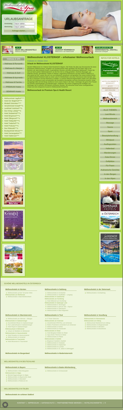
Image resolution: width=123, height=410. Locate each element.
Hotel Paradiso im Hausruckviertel (18, 335)
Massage (110, 123)
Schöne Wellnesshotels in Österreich (22, 283)
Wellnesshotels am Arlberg (92, 321)
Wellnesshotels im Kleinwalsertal (94, 319)
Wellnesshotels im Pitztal (55, 337)
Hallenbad (110, 148)
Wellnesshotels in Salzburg (55, 289)
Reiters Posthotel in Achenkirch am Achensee (61, 325)
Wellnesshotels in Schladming (96, 293)
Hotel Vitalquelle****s (12, 121)
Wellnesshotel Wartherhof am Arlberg (98, 323)
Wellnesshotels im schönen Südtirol (19, 394)
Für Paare (110, 166)
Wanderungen (110, 153)
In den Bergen (110, 174)
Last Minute (110, 114)
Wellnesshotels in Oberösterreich (18, 315)
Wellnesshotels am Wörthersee (15, 295)
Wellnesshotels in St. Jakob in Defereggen (60, 348)
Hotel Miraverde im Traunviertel (18, 341)
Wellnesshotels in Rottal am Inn (18, 381)
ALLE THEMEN (110, 110)
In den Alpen (110, 178)
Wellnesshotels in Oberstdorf (17, 379)
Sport (110, 131)
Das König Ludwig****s (12, 111)
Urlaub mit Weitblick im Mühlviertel (18, 331)
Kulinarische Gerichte (110, 170)
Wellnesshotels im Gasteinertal (54, 297)
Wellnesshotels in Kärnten (15, 289)
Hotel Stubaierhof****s (12, 113)
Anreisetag (9, 23)
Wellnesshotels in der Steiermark (97, 289)
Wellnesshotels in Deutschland (19, 361)
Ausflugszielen (110, 144)
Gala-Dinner (110, 157)
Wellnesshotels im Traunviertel (15, 339)
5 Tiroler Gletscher (53, 319)
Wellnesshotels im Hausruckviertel (16, 333)
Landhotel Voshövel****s (13, 108)
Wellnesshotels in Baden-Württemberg (60, 367)
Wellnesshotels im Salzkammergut (16, 321)
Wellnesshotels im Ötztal (52, 331)
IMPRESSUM (33, 403)
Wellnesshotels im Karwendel (56, 328)
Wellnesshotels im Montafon (95, 327)
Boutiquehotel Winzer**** (13, 131)
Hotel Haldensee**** (11, 136)
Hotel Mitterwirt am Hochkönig (56, 301)
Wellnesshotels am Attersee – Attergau (20, 319)
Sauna (110, 127)
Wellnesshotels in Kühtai (55, 327)
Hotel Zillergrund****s (12, 118)
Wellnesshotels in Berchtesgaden (18, 371)
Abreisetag (9, 27)
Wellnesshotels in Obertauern (56, 308)
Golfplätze (110, 161)
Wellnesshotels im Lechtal (55, 347)
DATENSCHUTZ (48, 403)
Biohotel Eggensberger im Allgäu (18, 375)
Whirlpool (110, 140)
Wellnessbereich (110, 118)
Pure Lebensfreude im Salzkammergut (20, 325)
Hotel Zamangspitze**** (13, 133)
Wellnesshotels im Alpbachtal (56, 345)
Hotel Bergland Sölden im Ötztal (57, 333)
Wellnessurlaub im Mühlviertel (14, 329)
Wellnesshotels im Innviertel (16, 337)
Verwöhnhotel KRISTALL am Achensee (59, 323)
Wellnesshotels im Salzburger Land (56, 303)
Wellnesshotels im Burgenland (17, 353)
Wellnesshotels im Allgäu (13, 373)
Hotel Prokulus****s (11, 126)
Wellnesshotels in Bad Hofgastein (57, 310)
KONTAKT (21, 403)
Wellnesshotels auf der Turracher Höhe (20, 293)
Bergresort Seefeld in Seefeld (56, 341)
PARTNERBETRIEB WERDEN (69, 403)
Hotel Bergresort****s (12, 116)
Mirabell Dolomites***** (12, 103)
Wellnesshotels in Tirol (54, 315)
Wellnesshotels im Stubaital (56, 343)
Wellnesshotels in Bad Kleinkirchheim (19, 297)
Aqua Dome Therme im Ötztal (56, 335)
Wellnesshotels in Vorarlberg (95, 315)
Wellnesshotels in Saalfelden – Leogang (59, 295)
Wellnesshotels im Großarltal (56, 293)
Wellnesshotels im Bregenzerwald (97, 325)
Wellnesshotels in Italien (16, 389)
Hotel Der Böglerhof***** (13, 101)
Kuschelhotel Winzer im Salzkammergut (20, 323)
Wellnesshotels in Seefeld (53, 339)
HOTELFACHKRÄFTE (93, 403)
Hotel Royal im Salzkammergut (17, 327)
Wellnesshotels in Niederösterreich (58, 353)
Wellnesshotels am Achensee (54, 321)
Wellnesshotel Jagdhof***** (14, 98)
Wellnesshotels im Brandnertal (96, 328)
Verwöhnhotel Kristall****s (13, 106)
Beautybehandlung (110, 136)
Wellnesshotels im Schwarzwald (57, 371)
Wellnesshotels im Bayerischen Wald (19, 377)
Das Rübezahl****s (11, 128)
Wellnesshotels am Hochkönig (54, 299)
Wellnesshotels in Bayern (15, 367)
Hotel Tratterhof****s (11, 123)
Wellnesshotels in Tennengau (56, 305)
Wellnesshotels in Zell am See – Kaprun (59, 307)
